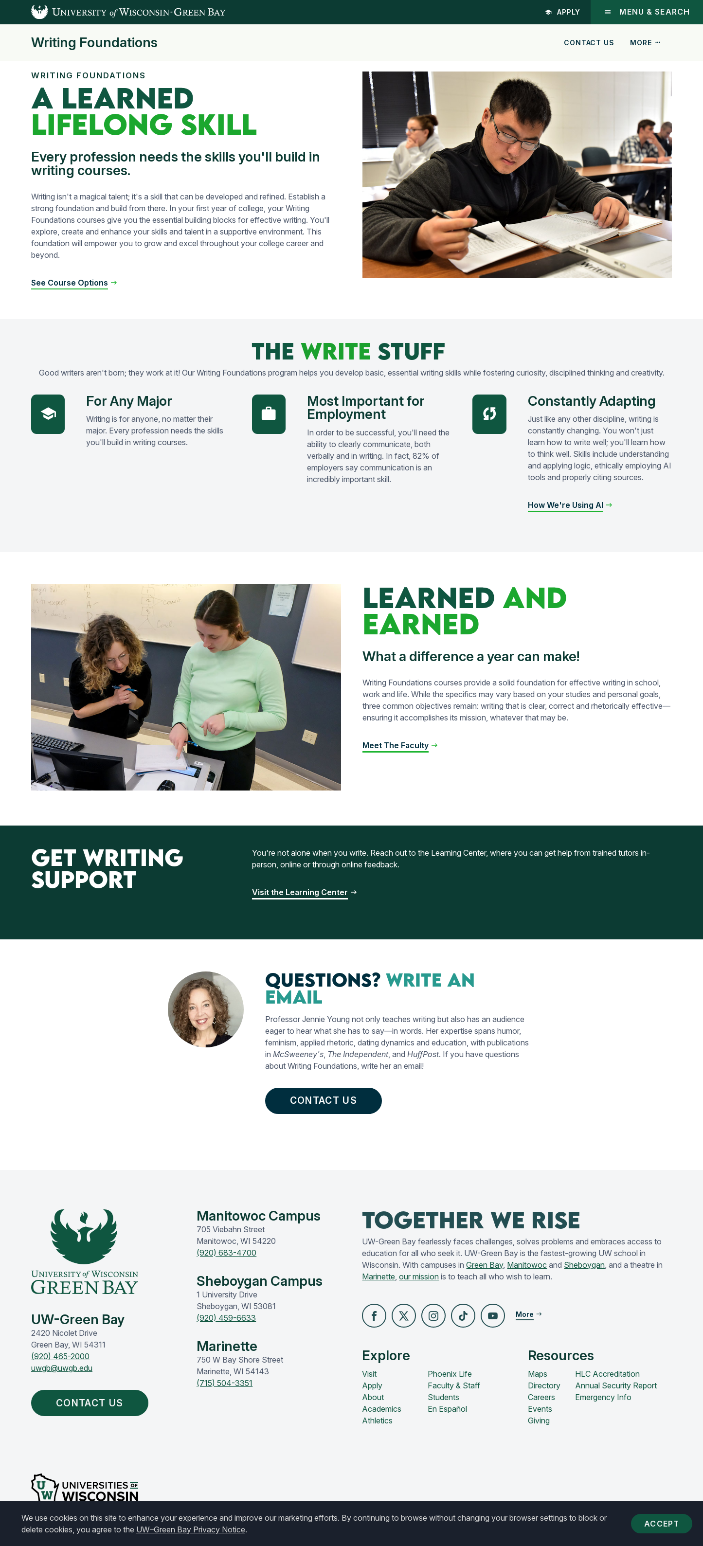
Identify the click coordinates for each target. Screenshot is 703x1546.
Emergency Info (603, 1398)
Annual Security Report (616, 1386)
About (373, 1398)
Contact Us (589, 42)
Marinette (378, 1277)
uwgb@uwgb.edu (61, 1369)
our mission (419, 1277)
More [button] (645, 42)
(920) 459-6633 (226, 1319)
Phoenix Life (450, 1375)
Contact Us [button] (326, 1101)
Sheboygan (584, 1266)
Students (443, 1398)
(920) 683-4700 (226, 1253)
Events (540, 1410)
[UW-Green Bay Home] (113, 12)
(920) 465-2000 (60, 1357)
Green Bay (484, 1266)
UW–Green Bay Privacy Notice (190, 1529)
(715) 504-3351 (224, 1384)
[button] (74, 282)
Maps (537, 1375)
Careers (541, 1398)
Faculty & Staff (454, 1386)
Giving (539, 1421)
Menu (646, 12)
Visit (369, 1375)
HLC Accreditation (607, 1375)
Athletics (377, 1421)
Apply (562, 12)
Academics (381, 1410)
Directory (544, 1386)
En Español (447, 1410)
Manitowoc (527, 1266)
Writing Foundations (94, 43)
